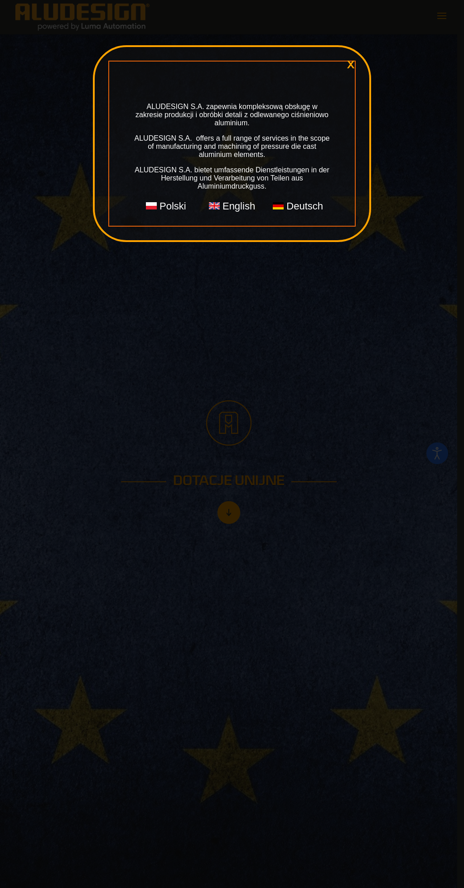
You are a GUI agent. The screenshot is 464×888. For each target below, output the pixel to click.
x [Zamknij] (351, 64)
